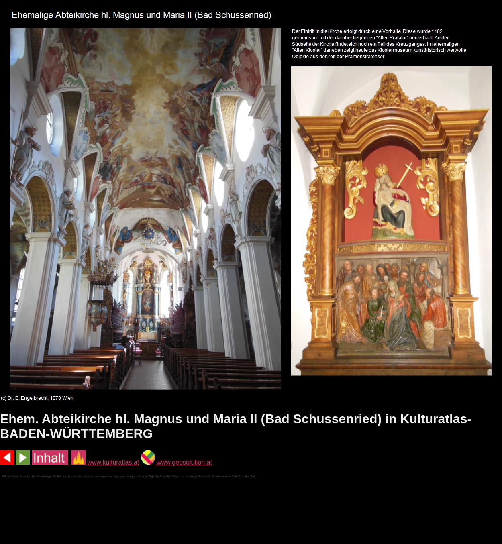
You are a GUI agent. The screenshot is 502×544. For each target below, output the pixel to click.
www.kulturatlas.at (105, 462)
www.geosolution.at (176, 462)
